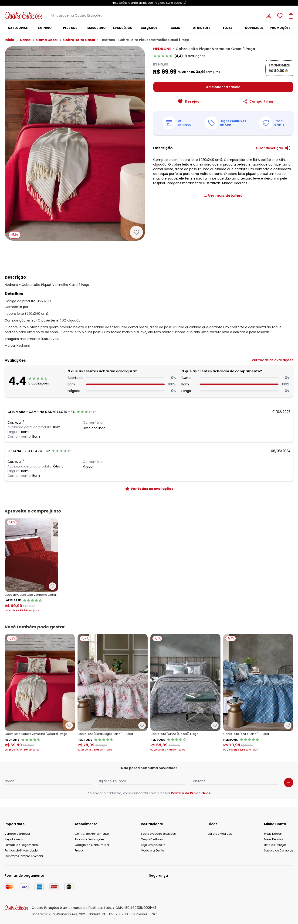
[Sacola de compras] (290, 15)
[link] (179, 56)
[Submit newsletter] (288, 782)
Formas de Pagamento (21, 845)
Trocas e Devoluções (89, 839)
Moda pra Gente (152, 850)
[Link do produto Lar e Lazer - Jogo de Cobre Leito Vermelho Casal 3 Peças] (31, 565)
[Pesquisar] (52, 15)
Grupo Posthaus (152, 839)
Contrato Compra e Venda (24, 856)
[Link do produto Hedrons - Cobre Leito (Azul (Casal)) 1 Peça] (258, 693)
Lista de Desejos (275, 845)
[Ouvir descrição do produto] (273, 148)
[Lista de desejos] (279, 15)
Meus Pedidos (274, 839)
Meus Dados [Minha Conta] (273, 834)
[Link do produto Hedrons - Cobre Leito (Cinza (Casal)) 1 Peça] (185, 693)
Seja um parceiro (153, 845)
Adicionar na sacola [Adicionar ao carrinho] (223, 87)
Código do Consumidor (92, 845)
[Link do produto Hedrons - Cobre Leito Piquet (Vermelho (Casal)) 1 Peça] (40, 693)
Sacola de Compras (278, 850)
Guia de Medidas (220, 834)
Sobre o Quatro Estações (158, 834)
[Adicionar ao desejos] (136, 232)
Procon (80, 850)
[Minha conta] (268, 15)
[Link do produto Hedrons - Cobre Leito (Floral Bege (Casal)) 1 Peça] (113, 693)
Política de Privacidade (191, 793)
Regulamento (14, 839)
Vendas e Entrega (17, 834)
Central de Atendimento (92, 834)
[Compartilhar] (258, 101)
